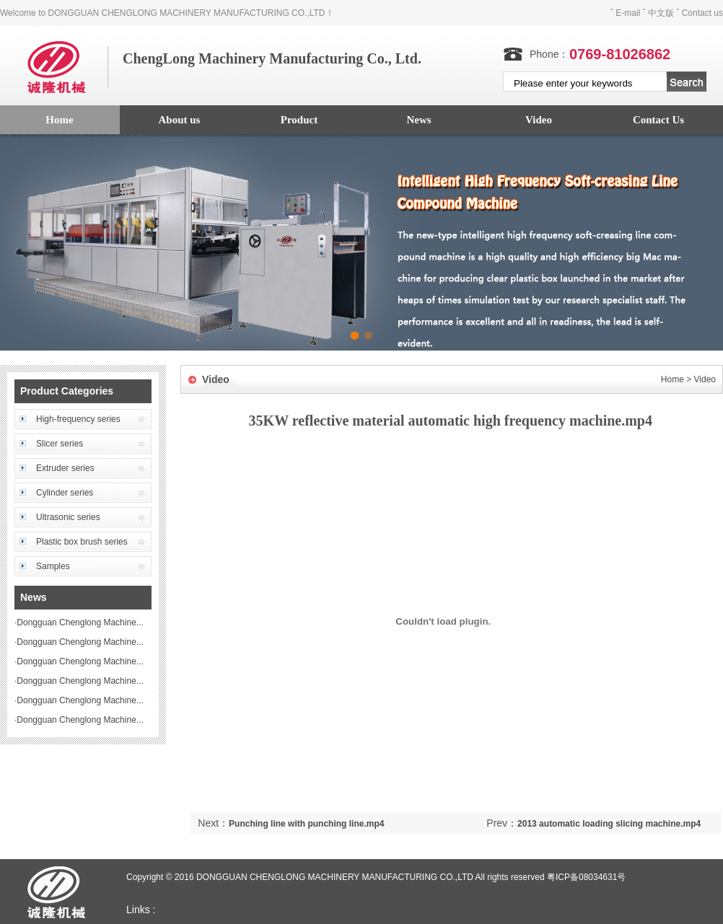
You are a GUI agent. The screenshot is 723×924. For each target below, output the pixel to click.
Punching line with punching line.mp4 (306, 824)
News (418, 120)
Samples (53, 566)
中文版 (661, 13)
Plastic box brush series (82, 542)
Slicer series (59, 444)
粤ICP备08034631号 (586, 877)
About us (180, 120)
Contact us (702, 13)
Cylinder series (64, 493)
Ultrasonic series (68, 517)
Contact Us (658, 120)
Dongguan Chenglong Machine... (80, 622)
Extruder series (65, 468)
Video (538, 120)
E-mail (627, 13)
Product (299, 120)
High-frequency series (78, 419)
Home (672, 379)
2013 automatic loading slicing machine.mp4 (609, 824)
